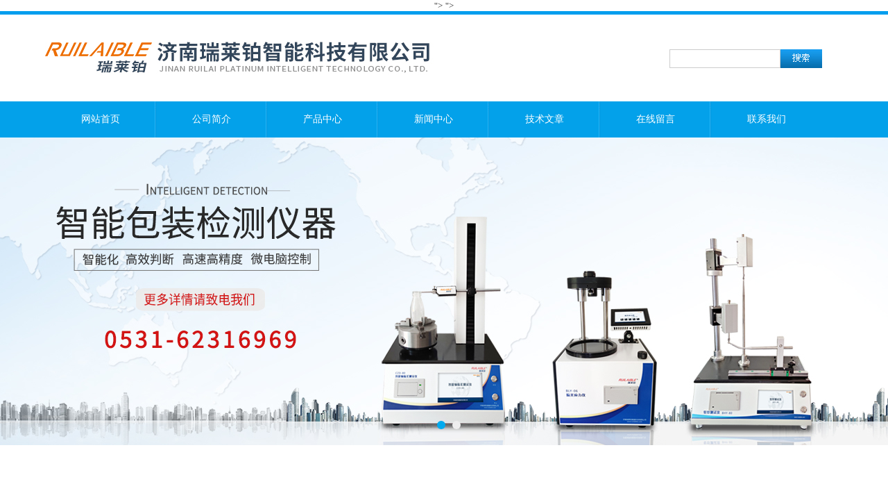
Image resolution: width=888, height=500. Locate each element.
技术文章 (544, 119)
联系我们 (766, 119)
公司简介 (211, 119)
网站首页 (100, 119)
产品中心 (322, 119)
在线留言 (655, 119)
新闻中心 (433, 119)
